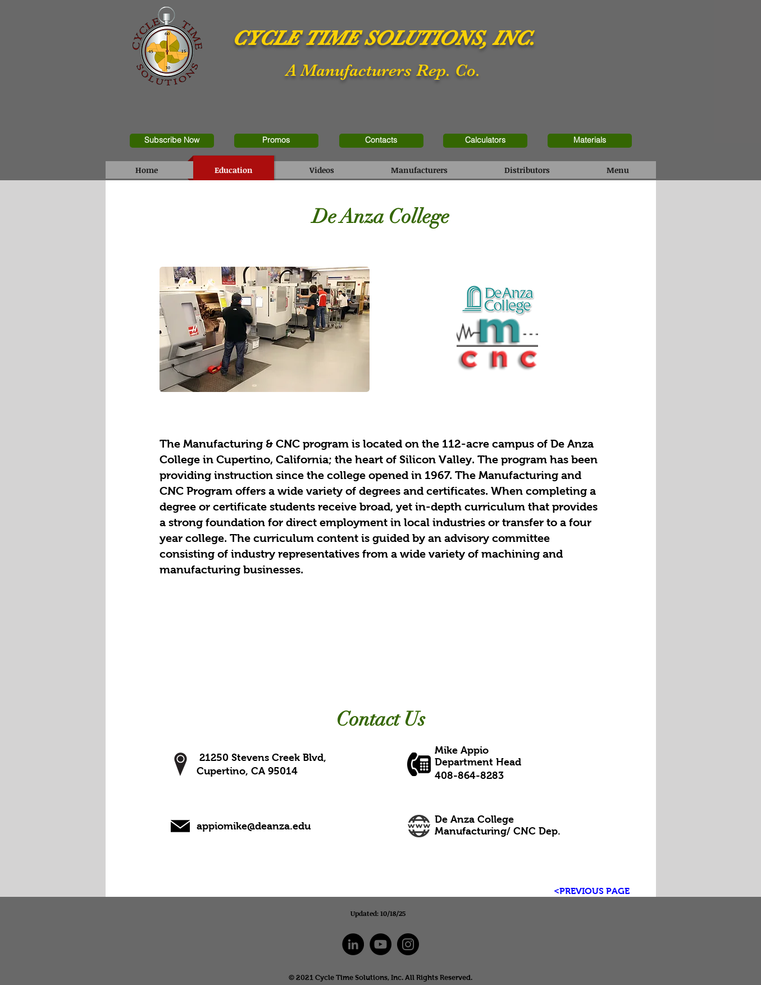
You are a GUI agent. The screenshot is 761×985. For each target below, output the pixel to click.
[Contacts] (381, 141)
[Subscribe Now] (172, 141)
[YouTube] (380, 944)
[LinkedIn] (353, 944)
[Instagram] (408, 944)
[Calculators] (485, 141)
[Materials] (590, 141)
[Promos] (276, 141)
